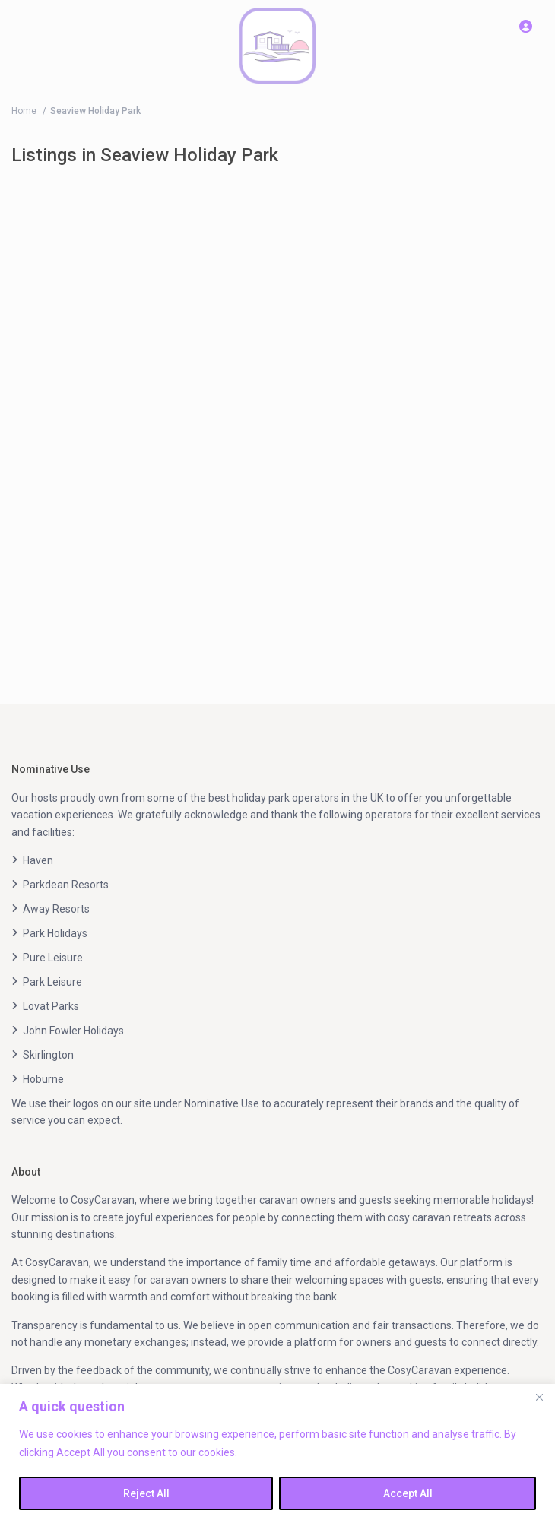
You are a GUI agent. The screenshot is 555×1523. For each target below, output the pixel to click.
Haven (38, 860)
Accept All (408, 1493)
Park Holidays (55, 933)
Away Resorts (56, 909)
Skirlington (48, 1055)
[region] (277, 1453)
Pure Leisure (53, 957)
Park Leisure (52, 982)
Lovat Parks (51, 1006)
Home (23, 111)
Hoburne (43, 1079)
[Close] (539, 1397)
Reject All (146, 1493)
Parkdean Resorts (66, 885)
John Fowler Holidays (73, 1030)
